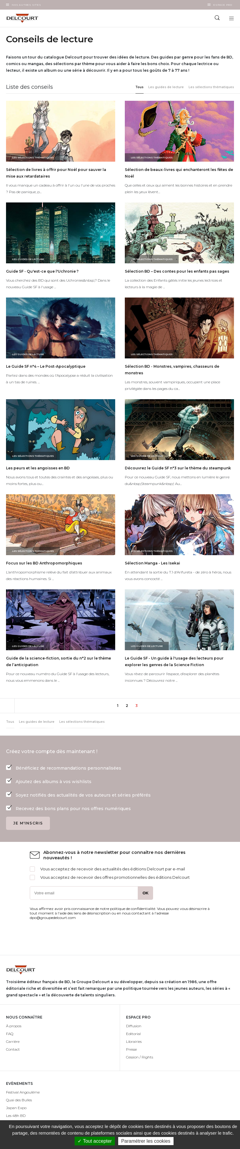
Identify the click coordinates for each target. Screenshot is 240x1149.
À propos (13, 1026)
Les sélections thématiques (211, 87)
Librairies (134, 1041)
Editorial (133, 1033)
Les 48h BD (16, 1115)
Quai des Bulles (19, 1100)
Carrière (13, 1041)
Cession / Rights (139, 1057)
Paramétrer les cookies (146, 1141)
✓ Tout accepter (95, 1141)
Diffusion (133, 1026)
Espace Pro (222, 4)
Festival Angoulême (23, 1092)
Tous (139, 87)
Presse (131, 1049)
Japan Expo (16, 1108)
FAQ (9, 1033)
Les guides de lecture (166, 87)
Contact (13, 1049)
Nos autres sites (26, 4)
